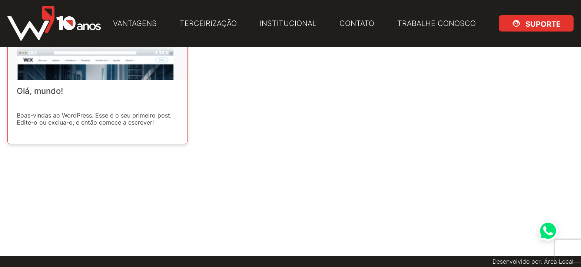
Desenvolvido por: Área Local (533, 261)
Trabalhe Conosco (436, 23)
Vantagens (135, 23)
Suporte (541, 23)
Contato (356, 23)
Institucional (288, 23)
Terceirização (208, 23)
